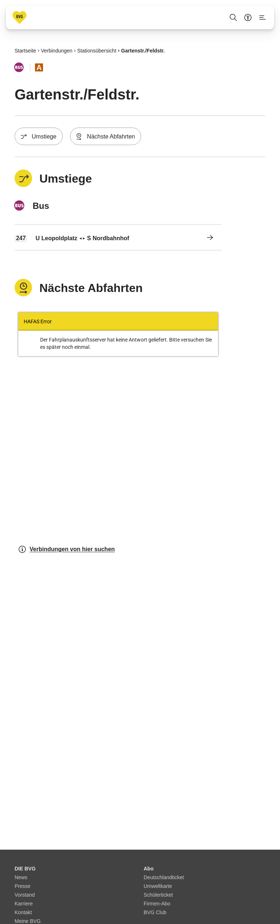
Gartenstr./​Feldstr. (143, 50)
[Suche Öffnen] (233, 17)
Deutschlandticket (164, 877)
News (21, 877)
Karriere (24, 904)
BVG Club (155, 912)
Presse (23, 886)
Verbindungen (56, 50)
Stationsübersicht (96, 50)
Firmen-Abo (157, 904)
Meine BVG (28, 921)
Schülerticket (158, 895)
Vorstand (25, 895)
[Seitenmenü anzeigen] (262, 17)
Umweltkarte (158, 886)
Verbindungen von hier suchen (66, 549)
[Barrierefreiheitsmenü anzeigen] (248, 17)
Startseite (25, 50)
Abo (148, 869)
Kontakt (23, 912)
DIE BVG (25, 869)
